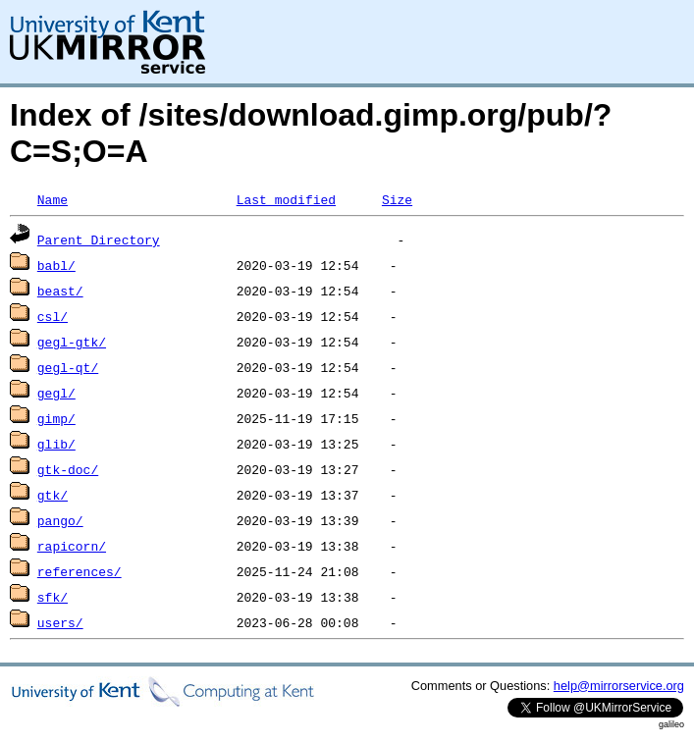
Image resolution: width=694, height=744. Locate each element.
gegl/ (56, 392)
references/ (79, 571)
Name (52, 199)
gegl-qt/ (67, 367)
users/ (60, 622)
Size (397, 199)
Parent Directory (98, 239)
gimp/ (56, 418)
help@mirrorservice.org (619, 685)
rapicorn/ (71, 546)
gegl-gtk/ (71, 341)
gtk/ (52, 495)
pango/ (60, 520)
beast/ (60, 290)
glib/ (56, 443)
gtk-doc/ (67, 469)
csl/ (52, 316)
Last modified (286, 199)
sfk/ (52, 597)
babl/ (56, 265)
